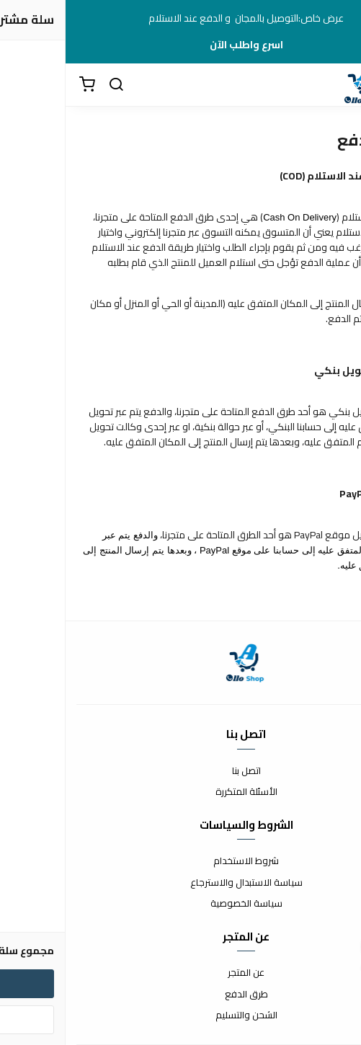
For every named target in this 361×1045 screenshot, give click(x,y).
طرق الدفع (180, 994)
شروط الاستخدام (180, 861)
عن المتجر (180, 973)
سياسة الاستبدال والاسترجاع (181, 883)
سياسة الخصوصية (181, 904)
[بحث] (50, 85)
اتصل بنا (180, 771)
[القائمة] (339, 85)
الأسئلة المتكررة (181, 792)
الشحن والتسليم (181, 1015)
